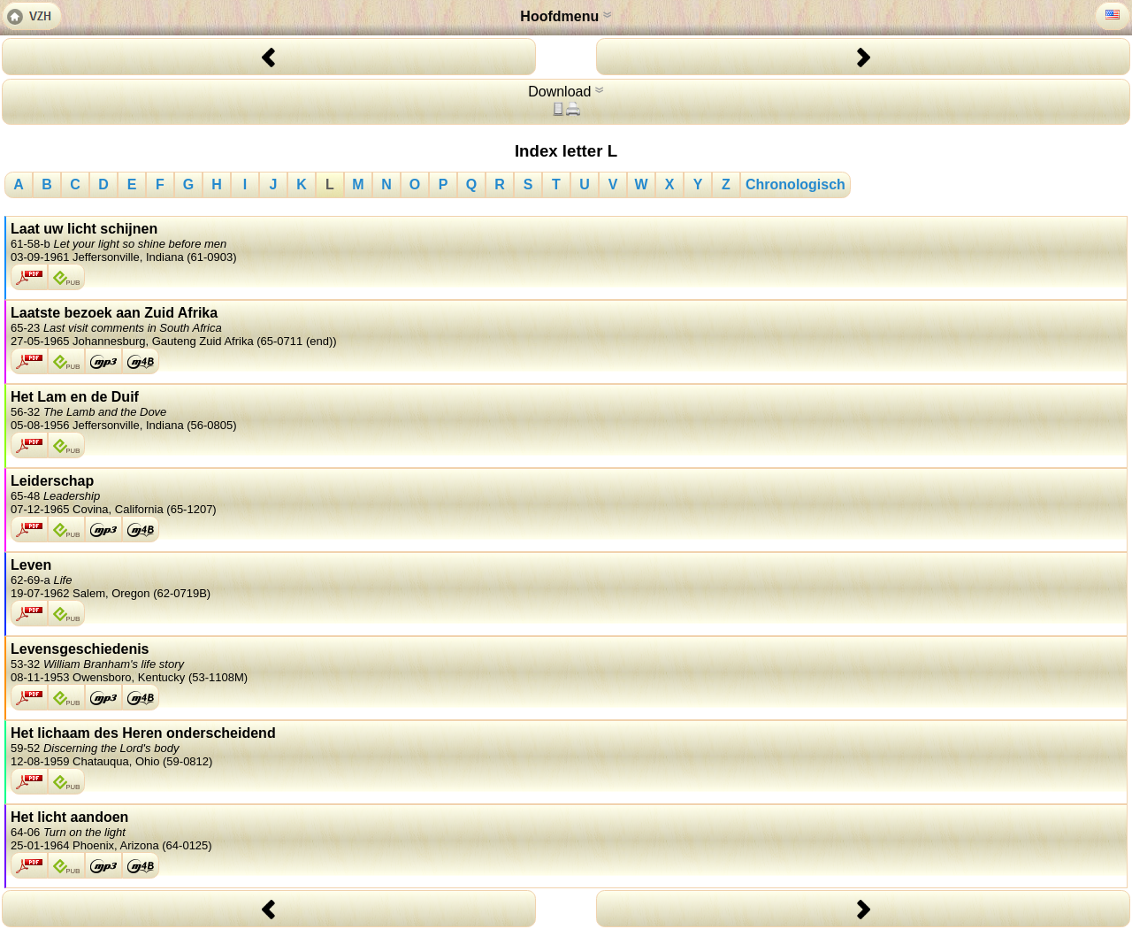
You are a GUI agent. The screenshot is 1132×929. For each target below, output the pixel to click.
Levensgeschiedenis (566, 662)
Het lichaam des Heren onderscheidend (566, 747)
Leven (566, 578)
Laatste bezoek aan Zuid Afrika (566, 326)
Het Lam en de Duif (566, 410)
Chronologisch (795, 184)
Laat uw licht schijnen (566, 242)
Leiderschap (566, 494)
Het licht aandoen (566, 831)
